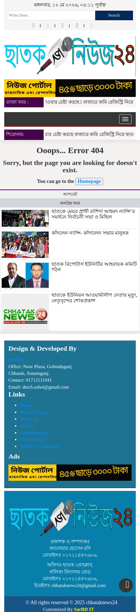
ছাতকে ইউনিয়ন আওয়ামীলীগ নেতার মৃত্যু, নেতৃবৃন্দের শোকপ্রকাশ (94, 297)
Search (114, 15)
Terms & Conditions (39, 446)
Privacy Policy (34, 412)
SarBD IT (17, 359)
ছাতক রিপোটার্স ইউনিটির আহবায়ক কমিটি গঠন (94, 267)
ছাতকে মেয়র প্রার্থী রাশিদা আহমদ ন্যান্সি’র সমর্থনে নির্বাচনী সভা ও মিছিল (93, 214)
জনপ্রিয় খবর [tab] (70, 203)
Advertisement (34, 433)
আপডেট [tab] (70, 194)
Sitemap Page (33, 439)
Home (26, 405)
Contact (27, 426)
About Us (29, 419)
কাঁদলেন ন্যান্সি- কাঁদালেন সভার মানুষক (90, 233)
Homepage (89, 181)
